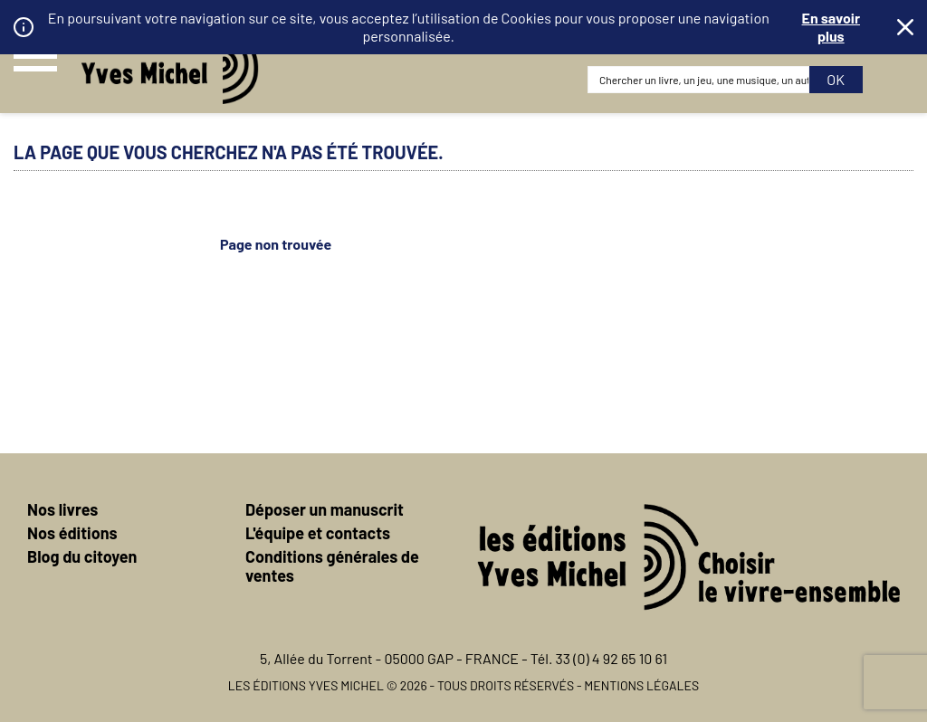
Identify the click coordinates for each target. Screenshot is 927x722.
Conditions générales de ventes (332, 565)
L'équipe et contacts (317, 533)
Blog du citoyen (82, 556)
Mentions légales (641, 685)
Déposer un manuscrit (324, 509)
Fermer (905, 27)
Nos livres (62, 509)
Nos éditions (72, 533)
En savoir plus (831, 26)
